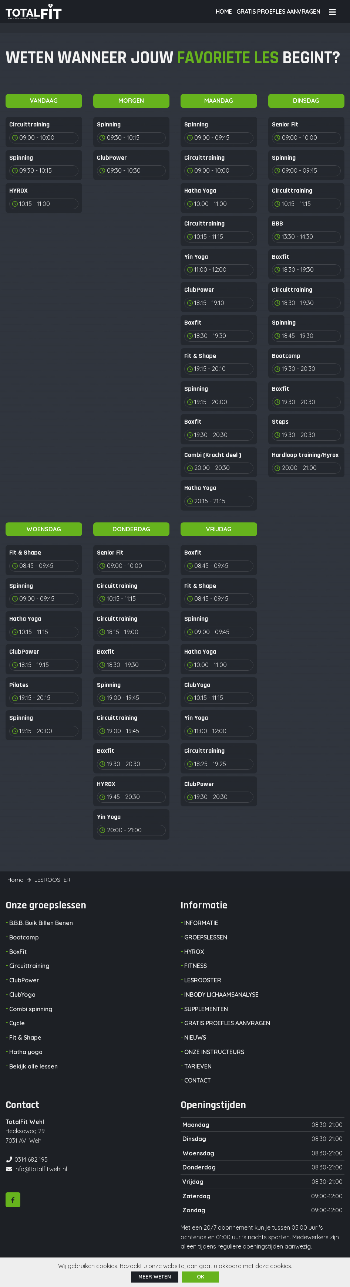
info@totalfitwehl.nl (40, 1168)
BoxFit (18, 954)
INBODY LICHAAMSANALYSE (221, 996)
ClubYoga (22, 996)
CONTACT (197, 1080)
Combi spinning (31, 1010)
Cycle (17, 1024)
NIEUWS (195, 1038)
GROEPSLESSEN (205, 940)
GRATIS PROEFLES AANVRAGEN (227, 1024)
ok (200, 1276)
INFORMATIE (201, 925)
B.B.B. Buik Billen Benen (41, 925)
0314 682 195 (31, 1159)
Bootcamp (24, 940)
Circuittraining (29, 968)
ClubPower (24, 982)
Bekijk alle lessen (33, 1066)
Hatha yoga (26, 1052)
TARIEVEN (198, 1066)
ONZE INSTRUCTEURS (214, 1052)
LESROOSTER (202, 982)
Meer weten (154, 1276)
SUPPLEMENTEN (206, 1010)
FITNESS (195, 968)
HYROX (194, 954)
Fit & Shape (25, 1038)
